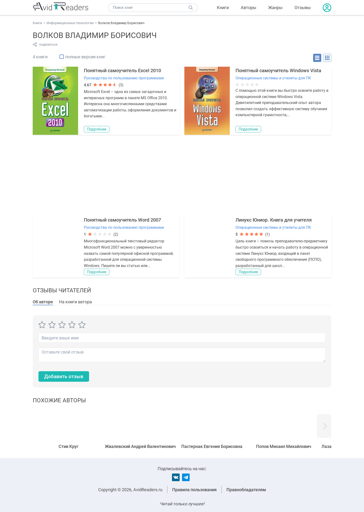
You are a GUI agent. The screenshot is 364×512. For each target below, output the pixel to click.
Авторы (248, 7)
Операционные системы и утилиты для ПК (273, 78)
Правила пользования (194, 489)
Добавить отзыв (65, 377)
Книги (223, 7)
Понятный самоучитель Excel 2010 (122, 70)
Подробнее (96, 129)
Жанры (275, 7)
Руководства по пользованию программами (124, 78)
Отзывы (302, 7)
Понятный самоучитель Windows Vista (278, 70)
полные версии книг (85, 56)
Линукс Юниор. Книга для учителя (274, 220)
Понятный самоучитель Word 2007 (122, 220)
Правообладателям (246, 489)
